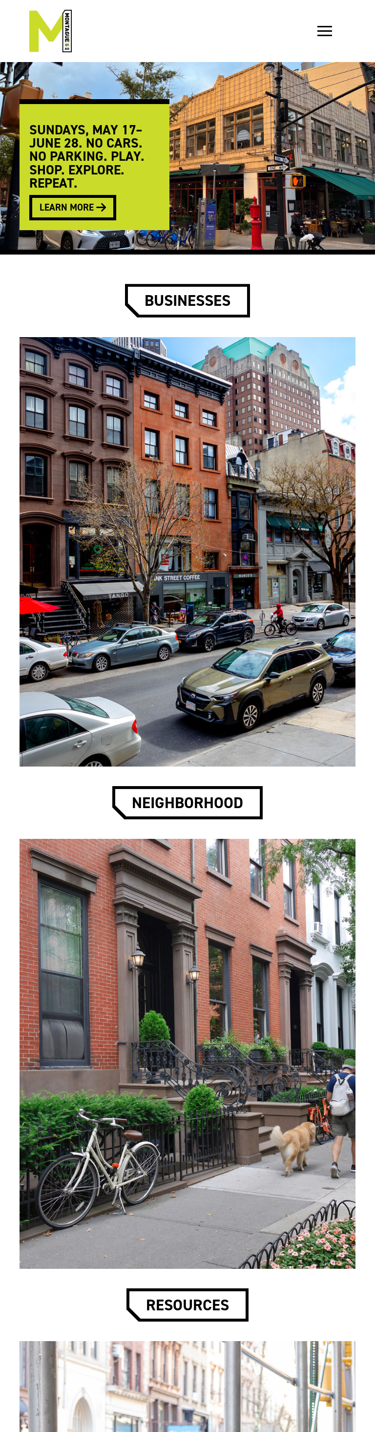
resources (187, 1305)
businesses (187, 300)
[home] (50, 31)
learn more (73, 207)
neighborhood (187, 802)
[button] (325, 31)
